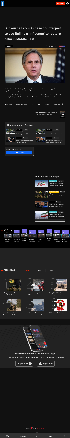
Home (7, 435)
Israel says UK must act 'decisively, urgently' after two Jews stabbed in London (24, 133)
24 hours (26, 270)
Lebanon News (16, 231)
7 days (39, 270)
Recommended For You (20, 125)
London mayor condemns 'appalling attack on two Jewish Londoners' (54, 141)
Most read (9, 270)
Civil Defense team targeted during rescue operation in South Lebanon (57, 313)
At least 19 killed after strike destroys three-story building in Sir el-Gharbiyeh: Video (17, 240)
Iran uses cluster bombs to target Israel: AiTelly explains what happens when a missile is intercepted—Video (8, 240)
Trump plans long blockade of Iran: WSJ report (24, 141)
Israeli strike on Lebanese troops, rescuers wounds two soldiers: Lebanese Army (35, 313)
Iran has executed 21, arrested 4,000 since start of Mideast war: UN (57, 216)
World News (18, 129)
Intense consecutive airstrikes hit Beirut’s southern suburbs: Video (33, 241)
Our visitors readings (47, 176)
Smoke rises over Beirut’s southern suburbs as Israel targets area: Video (49, 239)
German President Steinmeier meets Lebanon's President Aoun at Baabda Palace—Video (57, 240)
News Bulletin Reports (54, 191)
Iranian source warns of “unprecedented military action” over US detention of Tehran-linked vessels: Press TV (56, 184)
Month (51, 270)
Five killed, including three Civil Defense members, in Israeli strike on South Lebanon (33, 294)
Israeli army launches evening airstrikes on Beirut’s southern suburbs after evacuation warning (41, 240)
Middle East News (53, 181)
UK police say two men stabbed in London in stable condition (54, 133)
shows (50, 435)
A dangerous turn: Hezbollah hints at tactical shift (56, 195)
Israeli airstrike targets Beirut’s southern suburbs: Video (25, 239)
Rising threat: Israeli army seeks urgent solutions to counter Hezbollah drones (57, 294)
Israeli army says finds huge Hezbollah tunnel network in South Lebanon (11, 313)
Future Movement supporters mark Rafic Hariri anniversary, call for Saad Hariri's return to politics (66, 241)
